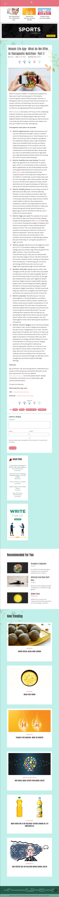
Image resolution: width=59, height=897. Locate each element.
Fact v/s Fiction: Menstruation (18, 493)
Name (11, 431)
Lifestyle (29, 734)
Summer (13, 890)
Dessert (30, 648)
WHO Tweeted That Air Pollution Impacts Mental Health (29, 866)
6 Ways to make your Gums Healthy (45, 18)
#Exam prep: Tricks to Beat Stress (17, 487)
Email (32, 431)
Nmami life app (31, 409)
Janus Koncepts (44, 895)
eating (37, 220)
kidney (18, 172)
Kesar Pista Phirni (29, 694)
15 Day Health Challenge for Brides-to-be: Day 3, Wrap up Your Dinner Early (17, 467)
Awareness (29, 863)
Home (6, 890)
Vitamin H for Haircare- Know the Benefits (29, 18)
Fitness (33, 582)
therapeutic (16, 111)
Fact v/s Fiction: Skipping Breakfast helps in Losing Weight (18, 475)
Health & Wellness (29, 777)
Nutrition (29, 820)
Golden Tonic (35, 593)
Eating (15, 409)
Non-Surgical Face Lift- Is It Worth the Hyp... (14, 18)
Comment (11, 419)
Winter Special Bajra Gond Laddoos (30, 651)
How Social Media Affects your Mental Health (29, 780)
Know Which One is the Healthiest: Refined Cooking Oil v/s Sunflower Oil (29, 824)
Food (46, 890)
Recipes (33, 566)
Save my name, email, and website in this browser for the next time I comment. (28, 441)
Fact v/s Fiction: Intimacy (17, 481)
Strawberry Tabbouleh (38, 563)
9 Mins (34, 56)
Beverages (34, 596)
